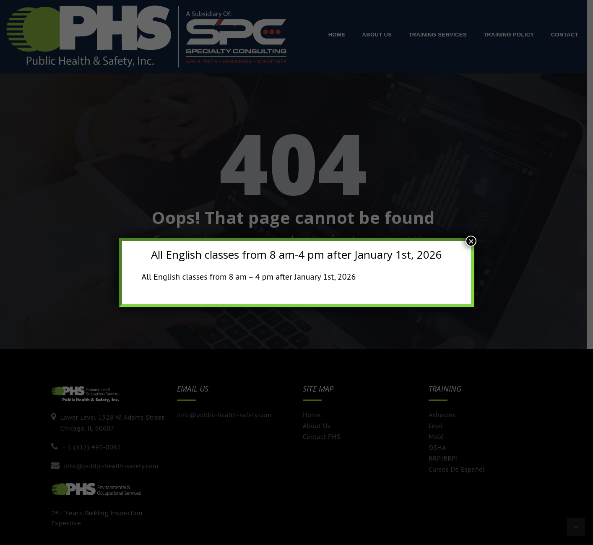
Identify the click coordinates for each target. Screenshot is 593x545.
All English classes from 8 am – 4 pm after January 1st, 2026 (248, 276)
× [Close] (471, 241)
